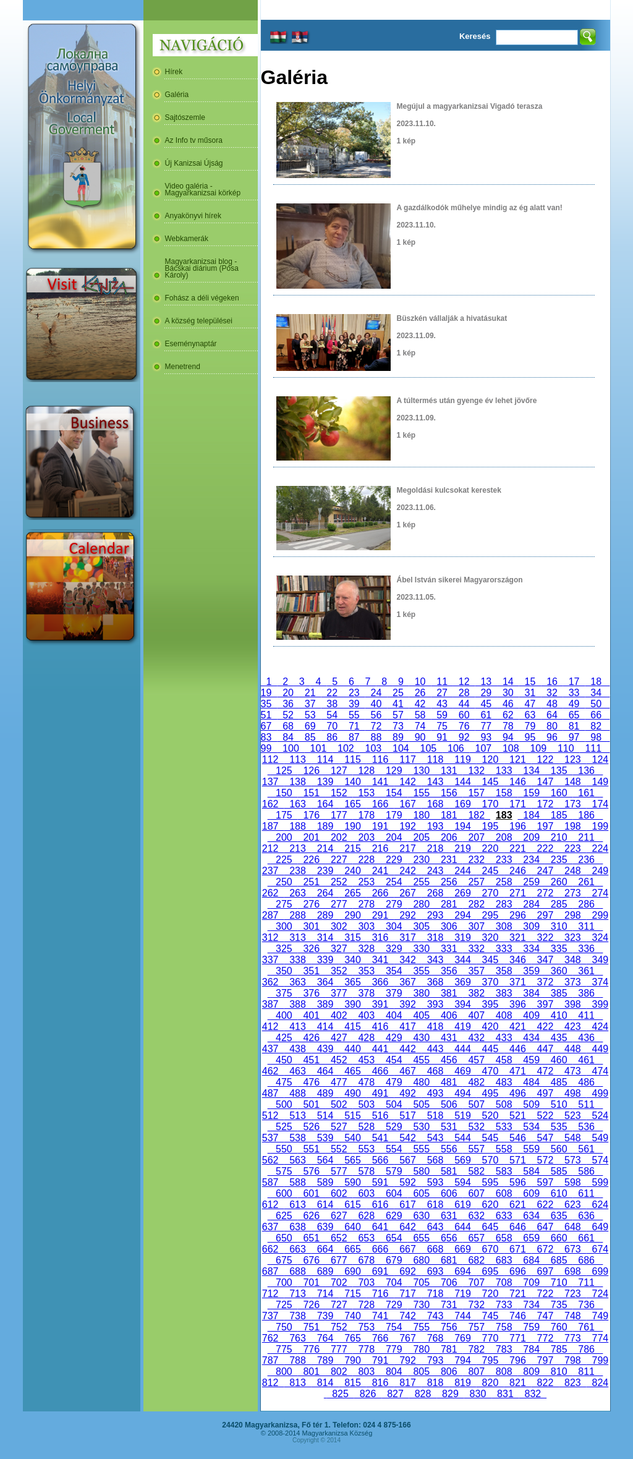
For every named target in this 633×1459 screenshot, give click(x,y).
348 (572, 960)
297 (545, 915)
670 (490, 1249)
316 (380, 937)
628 (366, 1215)
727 (338, 1304)
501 (311, 1104)
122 (545, 759)
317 (407, 937)
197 (545, 826)
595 (490, 1182)
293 (435, 915)
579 (393, 1171)
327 (338, 948)
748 (572, 1316)
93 (486, 737)
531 (448, 1126)
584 (531, 1171)
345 (490, 960)
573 (572, 1160)
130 (421, 770)
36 (288, 704)
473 (572, 1071)
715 (352, 1293)
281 (448, 904)
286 (586, 904)
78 (508, 726)
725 (283, 1304)
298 (572, 915)
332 (476, 948)
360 (558, 971)
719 (462, 1293)
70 (332, 726)
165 (352, 804)
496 (517, 1093)
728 (366, 1304)
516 (380, 1115)
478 (366, 1082)
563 (297, 1160)
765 (352, 1338)
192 (407, 826)
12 (464, 681)
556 (448, 1149)
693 (435, 1271)
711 (586, 1282)
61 (486, 715)
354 (393, 971)
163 (297, 804)
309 (531, 926)
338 (297, 960)
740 (352, 1316)
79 (530, 726)
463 (297, 1071)
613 (297, 1204)
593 (435, 1182)
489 (325, 1093)
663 (297, 1249)
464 (325, 1071)
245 (490, 871)
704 (393, 1282)
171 (517, 804)
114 (325, 759)
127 (338, 770)
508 (503, 1104)
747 (545, 1316)
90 (420, 737)
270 (490, 893)
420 (490, 1026)
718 (435, 1293)
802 (338, 1371)
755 (421, 1327)
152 (338, 793)
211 (586, 837)
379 (393, 993)
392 (407, 1004)
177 (338, 815)
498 (572, 1093)
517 (407, 1115)
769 (462, 1338)
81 (574, 726)
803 (366, 1371)
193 (435, 826)
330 (421, 948)
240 (352, 871)
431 (448, 1037)
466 (380, 1071)
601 (311, 1193)
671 (517, 1249)
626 (311, 1215)
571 (517, 1160)
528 (366, 1126)
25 (398, 692)
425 (283, 1037)
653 (366, 1238)
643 (435, 1227)
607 (476, 1193)
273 (572, 893)
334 (531, 948)
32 (552, 692)
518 (435, 1115)
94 (508, 737)
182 (476, 815)
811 (586, 1371)
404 (393, 1015)
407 (476, 1015)
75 (442, 726)
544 (462, 1138)
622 (545, 1204)
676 (311, 1260)
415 (352, 1026)
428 (366, 1037)
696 (517, 1271)
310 (558, 926)
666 (380, 1249)
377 (338, 993)
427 (338, 1037)
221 (517, 848)
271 (517, 893)
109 (538, 748)
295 (490, 915)
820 (490, 1382)
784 (531, 1349)
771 (517, 1338)
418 (435, 1026)
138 (297, 781)
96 (552, 737)
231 (448, 859)
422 (545, 1026)
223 (572, 848)
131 (448, 770)
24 (376, 692)
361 (586, 971)
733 (503, 1304)
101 (318, 748)
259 (531, 882)
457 (476, 1060)
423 (572, 1026)
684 (531, 1260)
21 (310, 692)
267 (407, 893)
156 (448, 793)
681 (448, 1260)
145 (490, 781)
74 (420, 726)
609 (531, 1193)
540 (352, 1138)
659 (531, 1238)
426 (311, 1037)
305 (421, 926)
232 (476, 859)
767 (407, 1338)
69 (310, 726)
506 (448, 1104)
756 (448, 1327)
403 (366, 1015)
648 (572, 1227)
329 (393, 948)
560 (558, 1149)
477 (338, 1082)
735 (558, 1304)
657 (476, 1238)
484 (531, 1082)
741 (380, 1316)
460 (558, 1060)
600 (283, 1193)
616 (380, 1204)
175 (283, 815)
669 (462, 1249)
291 (380, 915)
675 (283, 1260)
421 (517, 1026)
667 (407, 1249)
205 (421, 837)
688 (297, 1271)
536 (586, 1126)
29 (486, 692)
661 (586, 1238)
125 (283, 770)
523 (572, 1115)
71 (354, 726)
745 (490, 1316)
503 (366, 1104)
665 (352, 1249)
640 (352, 1227)
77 (486, 726)
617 (407, 1204)
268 (435, 893)
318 (435, 937)
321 (517, 937)
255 (421, 882)
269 (462, 893)
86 (332, 737)
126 (311, 770)
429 (393, 1037)
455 (421, 1060)
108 (510, 748)
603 (366, 1193)
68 (288, 726)
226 (311, 859)
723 (572, 1293)
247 (545, 871)
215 (352, 848)
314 (325, 937)
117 (407, 759)
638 (297, 1227)
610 (558, 1193)
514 (325, 1115)
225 (283, 859)
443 (435, 1049)
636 (586, 1215)
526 (311, 1126)
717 (407, 1293)
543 (435, 1138)
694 (462, 1271)
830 (477, 1394)
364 (325, 982)
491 (380, 1093)
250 (283, 882)
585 (558, 1171)
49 (574, 704)
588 (297, 1182)
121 (517, 759)
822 (545, 1382)
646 (517, 1227)
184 (531, 815)
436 (586, 1037)
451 (311, 1060)
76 (464, 726)
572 (545, 1160)
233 (503, 859)
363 (297, 982)
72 (376, 726)
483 (503, 1082)
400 (283, 1015)
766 (380, 1338)
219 (462, 848)
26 (420, 692)
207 (476, 837)
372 (545, 982)
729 (393, 1304)
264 (325, 893)
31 (530, 692)
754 (393, 1327)
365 (352, 982)
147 (545, 781)
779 (393, 1349)
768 (435, 1338)
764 (325, 1338)
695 (490, 1271)
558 (503, 1149)
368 (435, 982)
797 (545, 1360)
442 (407, 1049)
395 (490, 1004)
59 (442, 715)
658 (503, 1238)
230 (421, 859)
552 (338, 1149)
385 (558, 993)
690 (352, 1271)
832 (532, 1394)
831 (505, 1394)
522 (545, 1115)
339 (325, 960)
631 (448, 1215)
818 (435, 1382)
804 (393, 1371)
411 (586, 1015)
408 (503, 1015)
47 (530, 704)
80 (552, 726)
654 (393, 1238)
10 (420, 681)
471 (517, 1071)
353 (366, 971)
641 (380, 1227)
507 (476, 1104)
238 (297, 871)
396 (517, 1004)
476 (311, 1082)
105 (428, 748)
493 (435, 1093)
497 (545, 1093)
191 (380, 826)
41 (398, 704)
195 (490, 826)
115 (352, 759)
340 (352, 960)
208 (503, 837)
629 (393, 1215)
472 (545, 1071)
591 (380, 1182)
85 (310, 737)
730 (421, 1304)
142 (407, 781)
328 (366, 948)
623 (572, 1204)
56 (376, 715)
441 (380, 1049)
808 (503, 1371)
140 (352, 781)
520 (490, 1115)
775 (283, 1349)
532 (476, 1126)
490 (352, 1093)
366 (380, 982)
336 (586, 948)
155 (421, 793)
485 (558, 1082)
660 (558, 1238)
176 (311, 815)
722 (545, 1293)
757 (476, 1327)
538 (297, 1138)
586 (586, 1171)
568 (435, 1160)
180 (421, 815)
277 (338, 904)
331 (448, 948)
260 (558, 882)
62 (508, 715)
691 (380, 1271)
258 (503, 882)
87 (354, 737)
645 (490, 1227)
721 (517, 1293)
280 (421, 904)
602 (338, 1193)
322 (545, 937)
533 (503, 1126)
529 (393, 1126)
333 (503, 948)
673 (572, 1249)
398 (572, 1004)
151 (311, 793)
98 (596, 737)
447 (545, 1049)
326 (311, 948)
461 (586, 1060)
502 (338, 1104)
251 (311, 882)
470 (490, 1071)
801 (311, 1371)
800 (283, 1371)
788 (297, 1360)
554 (393, 1149)
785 (558, 1349)
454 (393, 1060)
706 (448, 1282)
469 (462, 1071)
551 (311, 1149)
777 (338, 1349)
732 (476, 1304)
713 (297, 1293)
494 (462, 1093)
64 (552, 715)
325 (283, 948)
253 (366, 882)
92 (464, 737)
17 (574, 681)
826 (367, 1394)
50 (596, 704)
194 (462, 826)
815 (352, 1382)
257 (476, 882)
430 (421, 1037)
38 (332, 704)
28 (464, 692)
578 (366, 1171)
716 (380, 1293)
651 (311, 1238)
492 (407, 1093)
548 (572, 1138)
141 (380, 781)
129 (393, 770)
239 (325, 871)
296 (517, 915)
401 (311, 1015)
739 (325, 1316)
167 (407, 804)
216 (380, 848)
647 (545, 1227)
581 (448, 1171)
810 (558, 1371)
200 (283, 837)
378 (366, 993)
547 (545, 1138)
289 (325, 915)
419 (462, 1026)
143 (435, 781)
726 (311, 1304)
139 (325, 781)
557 (476, 1149)
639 (325, 1227)
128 (366, 770)
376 (311, 993)
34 (596, 692)
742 (407, 1316)
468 (435, 1071)
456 (448, 1060)
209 (531, 837)
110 (565, 748)
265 (352, 893)
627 (338, 1215)
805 (421, 1371)
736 (586, 1304)
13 (486, 681)
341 (380, 960)
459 (531, 1060)
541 (380, 1138)
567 (407, 1160)
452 (338, 1060)
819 (462, 1382)
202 (338, 837)
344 (462, 960)
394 (462, 1004)
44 (464, 704)
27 (442, 692)
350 (283, 971)
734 (531, 1304)
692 (407, 1271)
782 (476, 1349)
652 (338, 1238)
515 (352, 1115)
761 (586, 1327)
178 (366, 815)
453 (366, 1060)
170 (490, 804)
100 (290, 748)
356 (448, 971)
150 (283, 793)
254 (393, 882)
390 (352, 1004)
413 (297, 1026)
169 (462, 804)
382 (476, 993)
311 (586, 926)
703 (366, 1282)
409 (531, 1015)
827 (395, 1394)
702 (338, 1282)
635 (558, 1215)
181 (448, 815)
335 (558, 948)
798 (572, 1360)
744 (462, 1316)
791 (380, 1360)
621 (517, 1204)
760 (558, 1327)
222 (545, 848)
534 (531, 1126)
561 (586, 1149)
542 (407, 1138)
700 (283, 1282)
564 (325, 1160)
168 (435, 804)
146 (517, 781)
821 (517, 1382)
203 (366, 837)
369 (462, 982)
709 (531, 1282)
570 (490, 1160)
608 (503, 1193)
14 (508, 681)
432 (476, 1037)
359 (531, 971)
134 (531, 770)
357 (476, 971)
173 (572, 804)
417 (407, 1026)
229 (393, 859)
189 (325, 826)
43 (442, 704)
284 (531, 904)
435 (558, 1037)
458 (503, 1060)
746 (517, 1316)
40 (376, 704)
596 (517, 1182)
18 (596, 681)
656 (448, 1238)
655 (421, 1238)
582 (476, 1171)
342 (407, 960)
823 (572, 1382)
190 (352, 826)
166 (380, 804)
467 (407, 1071)
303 (366, 926)
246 (517, 871)
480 (421, 1082)
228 (366, 859)
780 (421, 1349)
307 (476, 926)
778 (366, 1349)
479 (393, 1082)
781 (448, 1349)
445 (490, 1049)
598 (572, 1182)
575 (283, 1171)
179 (393, 815)
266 (380, 893)
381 (448, 993)
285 (558, 904)
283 (503, 904)
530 (421, 1126)
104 (400, 748)
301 (311, 926)
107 (483, 748)
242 (407, 871)
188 (297, 826)
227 (338, 859)
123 (572, 759)
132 (476, 770)
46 (508, 704)
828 (422, 1394)
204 (393, 837)
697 (545, 1271)
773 (572, 1338)
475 (283, 1082)
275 (283, 904)
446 (517, 1049)
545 (490, 1138)
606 (448, 1193)
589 (325, 1182)
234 (531, 859)
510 (558, 1104)
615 (352, 1204)
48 (552, 704)
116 (380, 759)
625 (283, 1215)
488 (297, 1093)
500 (283, 1104)
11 (442, 681)
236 (586, 859)
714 (325, 1293)
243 (435, 871)
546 (517, 1138)
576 (311, 1171)
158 (503, 793)
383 (503, 993)
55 (354, 715)
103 (373, 748)
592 (407, 1182)
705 (421, 1282)
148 (572, 781)
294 (462, 915)
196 (517, 826)
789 (325, 1360)
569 (462, 1160)
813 (297, 1382)
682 (476, 1260)
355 (421, 971)
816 (380, 1382)
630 (421, 1215)
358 (503, 971)
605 (421, 1193)
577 (338, 1171)
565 (352, 1160)
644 (462, 1227)
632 (476, 1215)
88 (376, 737)
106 (455, 748)
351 (311, 971)
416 (380, 1026)
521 (517, 1115)
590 (352, 1182)
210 (558, 837)
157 (476, 793)
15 (530, 681)
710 (558, 1282)
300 (283, 926)
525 (283, 1126)
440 (352, 1049)
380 (421, 993)
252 (338, 882)
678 (366, 1260)
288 (297, 915)
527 (338, 1126)
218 (435, 848)
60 (464, 715)
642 (407, 1227)
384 (531, 993)
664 (325, 1249)
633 (503, 1215)
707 (476, 1282)
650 (283, 1238)
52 (288, 715)
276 (311, 904)
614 (325, 1204)
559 (531, 1149)
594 (462, 1182)
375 (283, 993)
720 (490, 1293)
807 (476, 1371)
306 (448, 926)
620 (490, 1204)
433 (503, 1037)
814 (325, 1382)
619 (462, 1204)
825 (340, 1394)
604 (393, 1193)
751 (311, 1327)
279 (393, 904)
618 (435, 1204)
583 (503, 1171)
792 (407, 1360)
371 (517, 982)
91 (442, 737)
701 (311, 1282)
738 (297, 1316)
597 (545, 1182)
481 (448, 1082)
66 (596, 715)
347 (545, 960)
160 (558, 793)
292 (407, 915)
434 (531, 1037)
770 (490, 1338)
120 (490, 759)
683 (503, 1260)
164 (325, 804)
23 (354, 692)
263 (297, 893)
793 (435, 1360)
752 (338, 1327)
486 (586, 1082)
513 (297, 1115)
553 (366, 1149)
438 (297, 1049)
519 (462, 1115)
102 (345, 748)
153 (366, 793)
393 (435, 1004)
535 (558, 1126)
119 (462, 759)
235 (558, 859)
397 (545, 1004)
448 (572, 1049)
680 (421, 1260)
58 (420, 715)
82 (596, 726)
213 (297, 848)
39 (354, 704)
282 (476, 904)
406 (448, 1015)
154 (393, 793)
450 (283, 1060)
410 (558, 1015)
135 (558, 770)
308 (503, 926)
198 (572, 826)
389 (325, 1004)
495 (490, 1093)
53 (310, 715)
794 (462, 1360)
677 (338, 1260)
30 (508, 692)
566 (380, 1160)
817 (407, 1382)
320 (490, 937)
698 (572, 1271)
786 (586, 1349)
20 (288, 692)
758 (503, 1327)
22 (332, 692)
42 (420, 704)
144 (462, 781)
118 (435, 759)
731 (448, 1304)
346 (517, 960)
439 (325, 1049)
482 (476, 1082)
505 (421, 1104)
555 (421, 1149)
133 (503, 770)
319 (462, 937)
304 (393, 926)
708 (503, 1282)
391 (380, 1004)
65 (574, 715)
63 (530, 715)
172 (545, 804)
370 (490, 982)
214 (325, 848)
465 (352, 1071)
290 (352, 915)
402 (338, 1015)
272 (545, 893)
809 (531, 1371)
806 (448, 1371)
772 (545, 1338)
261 (586, 882)
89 (398, 737)
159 (531, 793)
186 (586, 815)
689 (325, 1271)
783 (503, 1349)
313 (297, 937)
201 (311, 837)
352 (338, 971)
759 (531, 1327)
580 (421, 1171)
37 (310, 704)
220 (490, 848)
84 (288, 737)
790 (352, 1360)
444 (462, 1049)
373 (572, 982)
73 (398, 726)
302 (338, 926)
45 (486, 704)
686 (586, 1260)
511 (586, 1104)
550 (283, 1149)
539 (325, 1138)
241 (380, 871)
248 (572, 871)
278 (366, 904)
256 (448, 882)
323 (572, 937)
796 (517, 1360)
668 (435, 1249)
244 (462, 871)
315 (352, 937)
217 (407, 848)
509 (531, 1104)
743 (435, 1316)
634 (531, 1215)
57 (398, 715)
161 (586, 793)
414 (325, 1026)
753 (366, 1327)
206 (448, 837)
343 (435, 960)
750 (283, 1327)
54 (332, 715)
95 (530, 737)
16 (552, 681)
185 (558, 815)
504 (393, 1104)
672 (545, 1249)
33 (574, 692)
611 (586, 1193)
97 (574, 737)
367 (407, 982)
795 (490, 1360)
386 (586, 993)
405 (421, 1015)
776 (311, 1349)
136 (586, 770)
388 (297, 1004)
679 (393, 1260)
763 (297, 1338)
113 (297, 759)
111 (593, 748)
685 (558, 1260)
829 (450, 1394)
